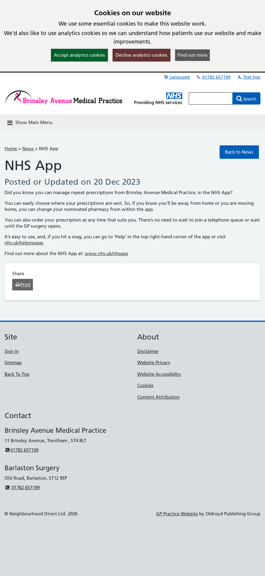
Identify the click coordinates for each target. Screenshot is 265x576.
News (28, 148)
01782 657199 (213, 77)
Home (11, 148)
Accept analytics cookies (79, 55)
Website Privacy (153, 362)
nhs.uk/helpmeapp (24, 243)
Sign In (12, 351)
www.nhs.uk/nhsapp (106, 253)
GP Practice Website (177, 514)
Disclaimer (148, 351)
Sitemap (13, 362)
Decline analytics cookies (141, 55)
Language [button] (176, 77)
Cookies (145, 385)
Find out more (192, 55)
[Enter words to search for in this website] (211, 98)
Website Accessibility (159, 374)
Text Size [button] (248, 77)
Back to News (239, 152)
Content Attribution (158, 397)
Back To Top (17, 374)
